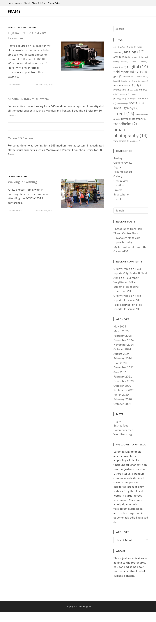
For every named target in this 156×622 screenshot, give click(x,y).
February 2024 (122, 376)
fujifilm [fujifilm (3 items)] (119, 81)
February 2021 (122, 394)
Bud (116, 304)
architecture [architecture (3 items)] (122, 58)
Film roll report (27, 27)
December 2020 (123, 398)
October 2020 (122, 403)
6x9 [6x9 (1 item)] (140, 48)
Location (22, 176)
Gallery (117, 193)
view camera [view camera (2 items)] (121, 157)
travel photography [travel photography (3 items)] (126, 132)
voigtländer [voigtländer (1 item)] (136, 158)
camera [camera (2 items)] (139, 63)
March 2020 (121, 412)
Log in (117, 438)
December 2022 (123, 385)
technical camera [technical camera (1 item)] (130, 128)
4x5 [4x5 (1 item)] (116, 48)
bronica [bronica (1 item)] (128, 64)
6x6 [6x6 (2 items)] (133, 48)
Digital (27, 3)
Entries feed (121, 443)
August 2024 (121, 371)
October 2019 (122, 421)
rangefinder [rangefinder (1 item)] (119, 108)
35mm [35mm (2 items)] (118, 54)
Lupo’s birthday (123, 260)
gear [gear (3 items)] (130, 81)
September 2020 (124, 407)
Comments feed (123, 447)
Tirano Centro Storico (127, 251)
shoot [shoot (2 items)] (130, 108)
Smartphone (121, 211)
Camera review (122, 179)
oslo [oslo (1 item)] (138, 100)
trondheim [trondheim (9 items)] (125, 138)
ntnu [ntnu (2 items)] (130, 99)
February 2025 (122, 353)
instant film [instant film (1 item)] (122, 86)
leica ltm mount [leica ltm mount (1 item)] (123, 91)
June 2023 (120, 380)
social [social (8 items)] (120, 113)
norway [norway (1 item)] (121, 100)
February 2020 (122, 416)
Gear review (121, 197)
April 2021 (120, 389)
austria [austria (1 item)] (136, 59)
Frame (13, 11)
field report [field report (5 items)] (132, 76)
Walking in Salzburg (24, 181)
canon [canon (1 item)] (117, 70)
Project (117, 206)
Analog (18, 3)
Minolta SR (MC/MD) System (28, 99)
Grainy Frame (121, 286)
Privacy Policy (54, 3)
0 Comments (17, 84)
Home (10, 3)
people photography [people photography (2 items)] (133, 104)
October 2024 (122, 367)
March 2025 (121, 348)
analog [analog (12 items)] (134, 53)
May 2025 (119, 344)
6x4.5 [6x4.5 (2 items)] (124, 48)
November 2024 (123, 362)
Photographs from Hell (127, 246)
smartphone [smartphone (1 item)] (142, 108)
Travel (117, 215)
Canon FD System (20, 138)
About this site (38, 3)
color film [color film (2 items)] (128, 70)
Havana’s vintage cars (127, 255)
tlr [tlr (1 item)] (141, 128)
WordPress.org (122, 452)
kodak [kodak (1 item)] (132, 86)
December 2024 (123, 357)
